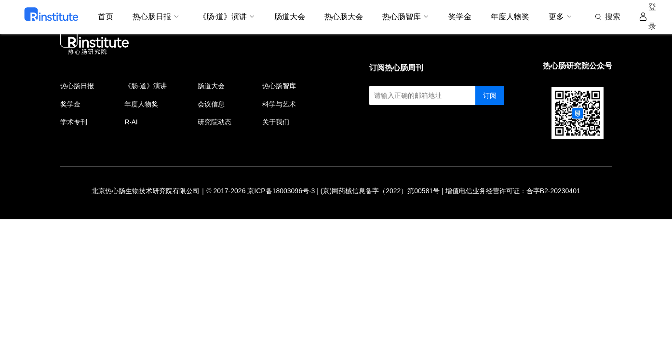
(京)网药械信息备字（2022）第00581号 (380, 191)
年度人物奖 (141, 104)
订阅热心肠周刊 (396, 68)
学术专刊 (73, 122)
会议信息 (211, 104)
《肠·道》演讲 (145, 86)
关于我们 (275, 122)
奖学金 (70, 104)
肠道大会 (211, 86)
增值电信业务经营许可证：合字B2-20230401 (512, 191)
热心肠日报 (77, 86)
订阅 (490, 95)
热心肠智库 (279, 86)
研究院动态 (214, 122)
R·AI (130, 122)
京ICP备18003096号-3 (281, 191)
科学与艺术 (279, 104)
